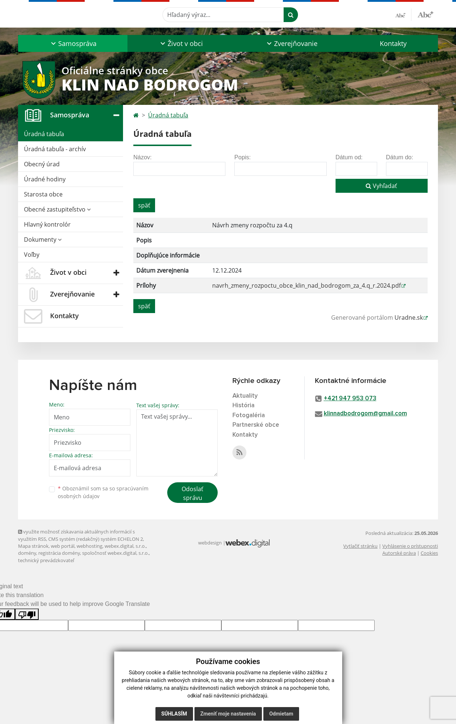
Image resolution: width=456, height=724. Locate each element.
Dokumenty (43, 239)
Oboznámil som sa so (103, 492)
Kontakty (393, 43)
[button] (72, 43)
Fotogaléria (248, 415)
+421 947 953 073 (350, 398)
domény (27, 553)
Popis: (242, 157)
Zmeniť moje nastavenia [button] (228, 714)
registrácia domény (59, 553)
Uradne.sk (408, 317)
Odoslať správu (192, 493)
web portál (62, 546)
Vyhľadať (381, 186)
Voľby (31, 255)
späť (144, 205)
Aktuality (245, 396)
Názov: (142, 157)
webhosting (89, 546)
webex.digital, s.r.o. (125, 546)
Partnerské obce (255, 425)
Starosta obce (43, 194)
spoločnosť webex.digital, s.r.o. (115, 553)
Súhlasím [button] (174, 714)
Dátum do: (399, 157)
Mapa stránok (33, 546)
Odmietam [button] (281, 714)
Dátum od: (349, 157)
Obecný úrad (42, 164)
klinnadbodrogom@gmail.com (365, 414)
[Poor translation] (27, 614)
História (243, 405)
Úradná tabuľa (44, 134)
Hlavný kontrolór (47, 224)
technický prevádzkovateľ (46, 560)
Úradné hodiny (45, 179)
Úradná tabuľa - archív (55, 149)
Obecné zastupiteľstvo (57, 209)
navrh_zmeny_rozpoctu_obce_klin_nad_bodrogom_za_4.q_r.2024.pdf (306, 285)
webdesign (210, 542)
